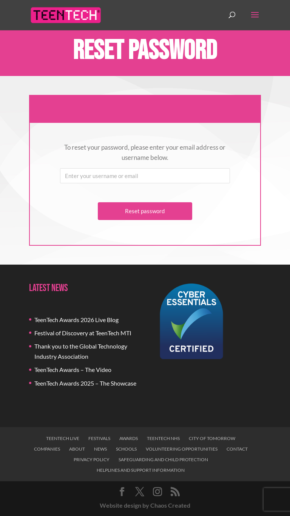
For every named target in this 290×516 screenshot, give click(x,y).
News (100, 449)
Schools (126, 449)
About (77, 449)
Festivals (99, 438)
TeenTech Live (62, 438)
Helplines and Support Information (141, 470)
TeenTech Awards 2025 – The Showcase (85, 383)
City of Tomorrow (212, 438)
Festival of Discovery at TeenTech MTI (82, 332)
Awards (128, 438)
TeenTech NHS (163, 438)
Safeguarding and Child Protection (163, 459)
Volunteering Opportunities (182, 449)
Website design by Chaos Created (145, 505)
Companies (47, 449)
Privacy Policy (92, 459)
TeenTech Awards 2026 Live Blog (76, 319)
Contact (237, 449)
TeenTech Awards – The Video (72, 369)
